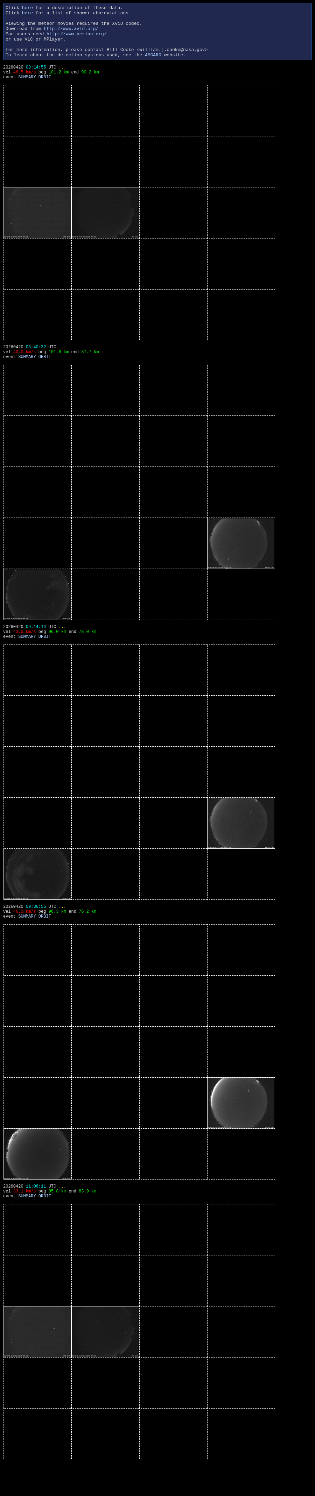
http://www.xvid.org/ (71, 33)
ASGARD (153, 65)
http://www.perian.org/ (77, 40)
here (27, 8)
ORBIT (44, 91)
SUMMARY (27, 91)
